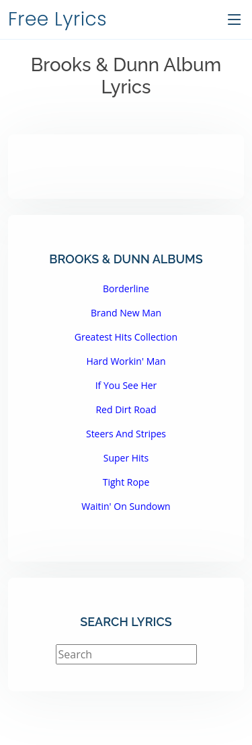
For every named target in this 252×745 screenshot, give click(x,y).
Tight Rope (126, 482)
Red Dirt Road (125, 409)
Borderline (126, 288)
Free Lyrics (57, 19)
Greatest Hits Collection (126, 337)
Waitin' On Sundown (125, 506)
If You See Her (126, 385)
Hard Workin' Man (125, 361)
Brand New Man (126, 312)
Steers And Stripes (126, 433)
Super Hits (126, 457)
